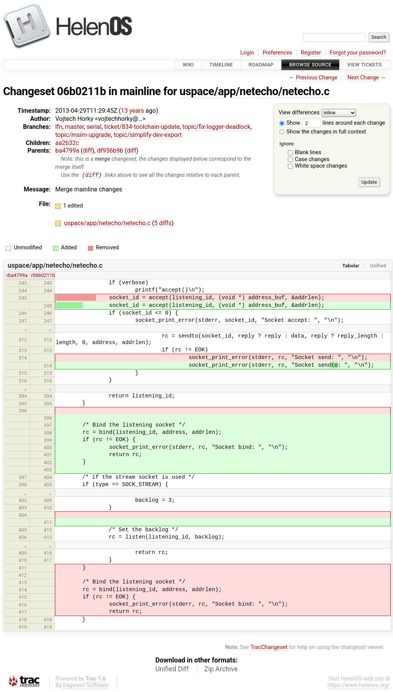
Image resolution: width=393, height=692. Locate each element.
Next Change (363, 77)
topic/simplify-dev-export (148, 134)
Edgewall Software (86, 685)
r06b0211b (43, 275)
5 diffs (163, 223)
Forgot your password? (358, 52)
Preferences (277, 52)
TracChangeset (268, 647)
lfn (58, 126)
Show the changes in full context (322, 132)
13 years (132, 110)
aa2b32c (67, 143)
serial (94, 126)
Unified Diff (172, 669)
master (74, 126)
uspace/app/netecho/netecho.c (255, 91)
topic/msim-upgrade (83, 134)
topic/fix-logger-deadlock (216, 126)
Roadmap (261, 65)
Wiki (188, 65)
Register (311, 52)
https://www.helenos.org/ (358, 685)
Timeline (221, 65)
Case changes (312, 159)
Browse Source (310, 65)
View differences (299, 113)
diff (87, 150)
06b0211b (81, 91)
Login (247, 52)
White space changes (321, 166)
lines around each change (343, 123)
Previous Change (316, 77)
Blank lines (308, 152)
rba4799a (17, 275)
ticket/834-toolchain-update (142, 126)
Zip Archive (221, 669)
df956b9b (110, 150)
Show (289, 123)
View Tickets (364, 65)
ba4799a (67, 150)
